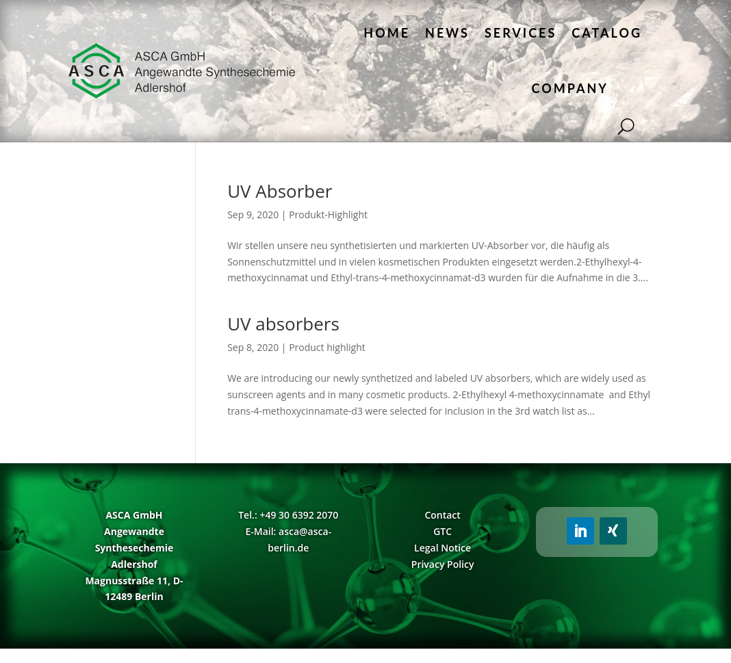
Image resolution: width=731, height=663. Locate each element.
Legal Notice (442, 547)
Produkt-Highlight (328, 214)
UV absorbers (283, 323)
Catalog (607, 32)
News (447, 32)
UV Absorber (279, 191)
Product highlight (327, 347)
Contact (442, 514)
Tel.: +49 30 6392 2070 (288, 514)
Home (386, 32)
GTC (442, 531)
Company (570, 88)
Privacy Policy (442, 564)
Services (520, 32)
